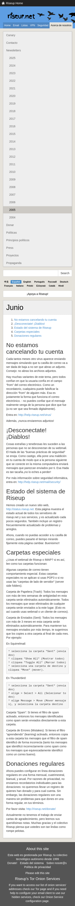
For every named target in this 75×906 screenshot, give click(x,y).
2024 (12, 65)
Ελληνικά (41, 286)
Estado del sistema (32, 863)
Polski (30, 286)
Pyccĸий (52, 282)
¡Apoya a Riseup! (37, 294)
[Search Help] (30, 273)
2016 (12, 126)
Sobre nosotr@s (56, 863)
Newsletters (13, 50)
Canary (10, 35)
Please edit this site (37, 873)
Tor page (40, 889)
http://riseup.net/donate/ (41, 808)
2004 (12, 217)
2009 (12, 179)
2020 (12, 96)
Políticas (11, 232)
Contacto (11, 42)
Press (9, 247)
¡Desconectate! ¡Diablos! (29, 323)
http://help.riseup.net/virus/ (34, 414)
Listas (24, 25)
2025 (12, 58)
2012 (12, 156)
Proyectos (12, 255)
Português (39, 282)
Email (16, 25)
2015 (12, 133)
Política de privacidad (37, 867)
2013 (12, 149)
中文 (6, 282)
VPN (32, 25)
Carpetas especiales (27, 331)
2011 (12, 164)
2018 (12, 111)
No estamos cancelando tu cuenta (35, 319)
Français (8, 286)
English (27, 282)
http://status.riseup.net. (20, 509)
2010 (12, 171)
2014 (12, 141)
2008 (12, 187)
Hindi (61, 286)
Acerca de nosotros (61, 25)
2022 (12, 80)
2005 (12, 209)
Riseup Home (14, 3)
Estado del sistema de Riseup (32, 327)
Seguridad (42, 25)
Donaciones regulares (27, 335)
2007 (12, 194)
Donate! (12, 863)
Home (7, 25)
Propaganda (13, 263)
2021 (12, 88)
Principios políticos (17, 240)
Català (52, 286)
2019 (12, 103)
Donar (10, 225)
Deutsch (64, 282)
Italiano (20, 286)
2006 (12, 202)
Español (16, 282)
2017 (12, 118)
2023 (12, 73)
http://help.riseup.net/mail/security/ (39, 482)
